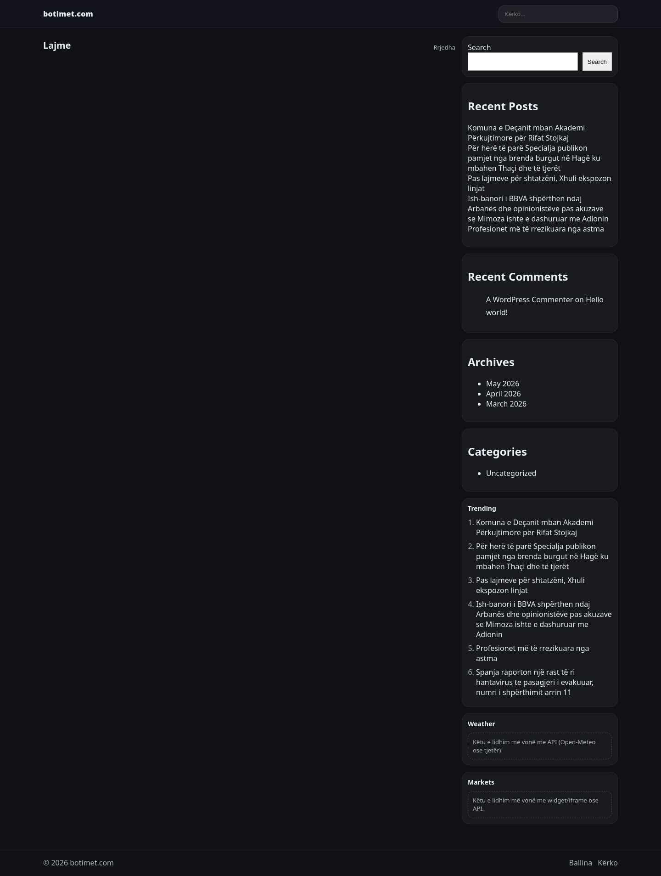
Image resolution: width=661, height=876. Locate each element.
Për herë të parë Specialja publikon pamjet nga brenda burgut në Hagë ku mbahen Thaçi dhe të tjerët (534, 158)
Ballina (581, 863)
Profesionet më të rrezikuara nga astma (536, 229)
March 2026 (506, 404)
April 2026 (503, 394)
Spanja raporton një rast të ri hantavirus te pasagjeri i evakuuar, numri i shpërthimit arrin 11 (535, 682)
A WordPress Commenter (529, 299)
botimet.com (68, 14)
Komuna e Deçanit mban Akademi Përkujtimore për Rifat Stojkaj (526, 133)
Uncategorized (511, 473)
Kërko (608, 863)
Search (479, 47)
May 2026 (502, 384)
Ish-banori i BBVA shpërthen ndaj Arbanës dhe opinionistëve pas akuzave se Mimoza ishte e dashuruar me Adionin (538, 208)
